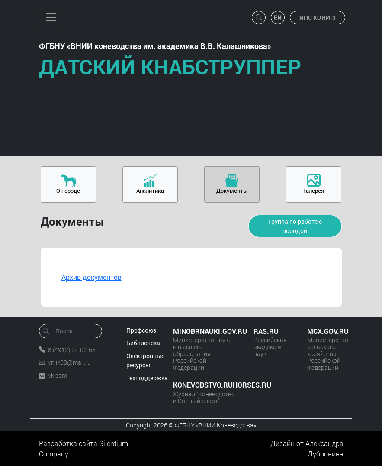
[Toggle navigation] (51, 17)
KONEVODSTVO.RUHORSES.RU (204, 384)
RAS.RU (266, 331)
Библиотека (143, 343)
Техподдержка (147, 378)
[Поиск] (73, 331)
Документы (231, 190)
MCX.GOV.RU (325, 331)
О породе (68, 190)
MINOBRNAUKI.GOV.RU (204, 331)
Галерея (313, 190)
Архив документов (91, 277)
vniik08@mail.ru (69, 362)
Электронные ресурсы (145, 360)
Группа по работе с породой (295, 226)
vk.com (57, 375)
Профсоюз (141, 330)
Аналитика (150, 190)
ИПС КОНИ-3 (317, 17)
